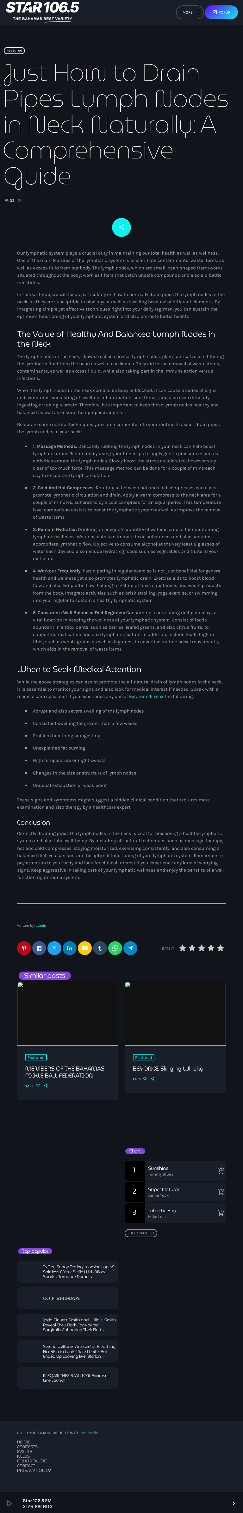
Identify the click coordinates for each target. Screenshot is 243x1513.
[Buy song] (219, 1173)
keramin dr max (146, 698)
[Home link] (42, 12)
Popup (221, 12)
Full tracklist (141, 1235)
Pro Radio (89, 1435)
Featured (14, 53)
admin (41, 927)
